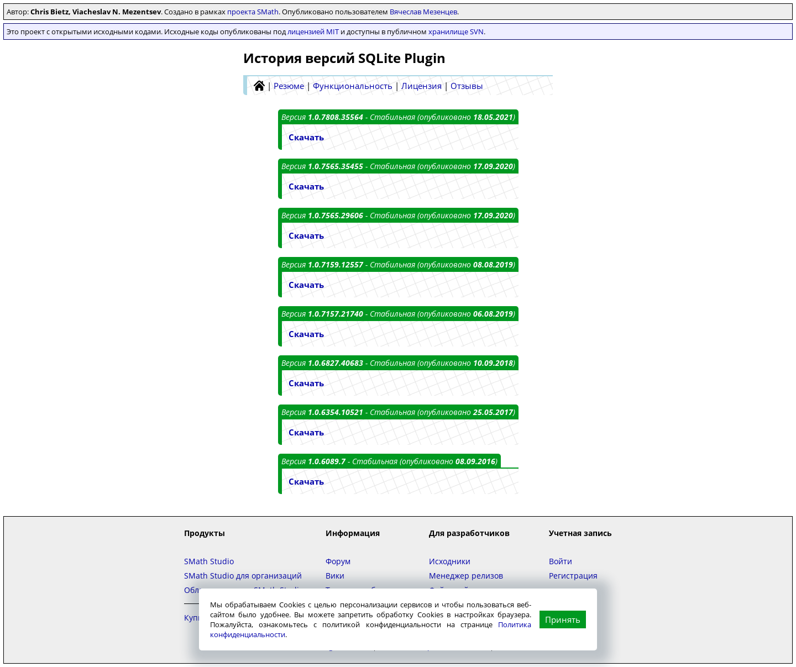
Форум (338, 561)
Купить (197, 617)
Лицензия (421, 85)
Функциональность (352, 85)
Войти (560, 561)
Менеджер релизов (466, 575)
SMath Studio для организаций (243, 575)
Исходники (449, 561)
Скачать (306, 137)
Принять (562, 619)
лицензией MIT (313, 31)
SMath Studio (209, 561)
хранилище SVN (456, 31)
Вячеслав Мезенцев (423, 12)
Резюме (289, 85)
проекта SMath (253, 12)
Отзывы (467, 85)
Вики (335, 575)
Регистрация (573, 575)
